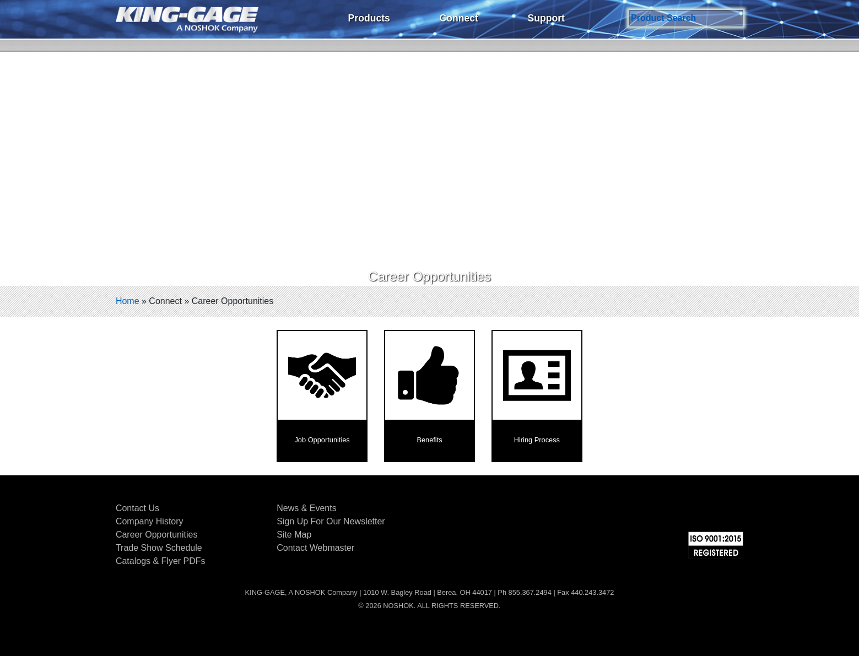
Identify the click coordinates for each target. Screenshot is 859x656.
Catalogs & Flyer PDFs (161, 561)
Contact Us (137, 508)
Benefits (429, 440)
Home (127, 301)
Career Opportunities (157, 534)
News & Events (306, 508)
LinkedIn (707, 510)
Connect (458, 18)
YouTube (735, 510)
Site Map (294, 534)
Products (369, 18)
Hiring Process (537, 440)
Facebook (652, 510)
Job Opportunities (321, 440)
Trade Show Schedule (159, 547)
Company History (149, 521)
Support (545, 18)
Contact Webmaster (315, 547)
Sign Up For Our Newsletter (331, 521)
